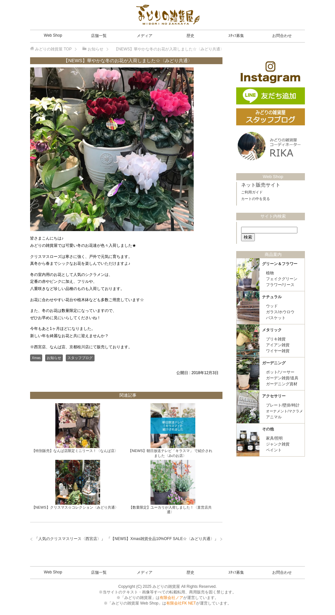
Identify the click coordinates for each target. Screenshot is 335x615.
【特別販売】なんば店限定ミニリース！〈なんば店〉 (75, 451)
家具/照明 (274, 438)
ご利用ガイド (252, 192)
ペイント (274, 450)
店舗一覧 (99, 35)
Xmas (36, 358)
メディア (144, 35)
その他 (268, 429)
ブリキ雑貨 (276, 339)
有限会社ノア (171, 597)
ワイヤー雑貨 (278, 351)
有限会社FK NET (181, 603)
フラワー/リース (280, 284)
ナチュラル (272, 297)
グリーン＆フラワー (279, 264)
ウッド (272, 306)
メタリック (272, 330)
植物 (270, 273)
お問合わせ (282, 35)
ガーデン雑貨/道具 (282, 378)
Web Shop (53, 35)
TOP (53, 49)
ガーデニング (274, 363)
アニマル (274, 417)
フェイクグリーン (281, 279)
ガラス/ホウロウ (280, 312)
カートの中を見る (255, 199)
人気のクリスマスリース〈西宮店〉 (69, 538)
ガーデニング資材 (281, 384)
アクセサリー (274, 396)
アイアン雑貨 (278, 345)
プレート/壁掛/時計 (283, 405)
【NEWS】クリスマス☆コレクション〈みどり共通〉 (75, 507)
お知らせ (54, 358)
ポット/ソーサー (280, 372)
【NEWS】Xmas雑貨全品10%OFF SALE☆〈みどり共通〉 (162, 538)
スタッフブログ (80, 358)
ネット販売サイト (260, 185)
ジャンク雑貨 (278, 444)
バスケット (276, 318)
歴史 (190, 35)
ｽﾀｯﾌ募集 (236, 35)
